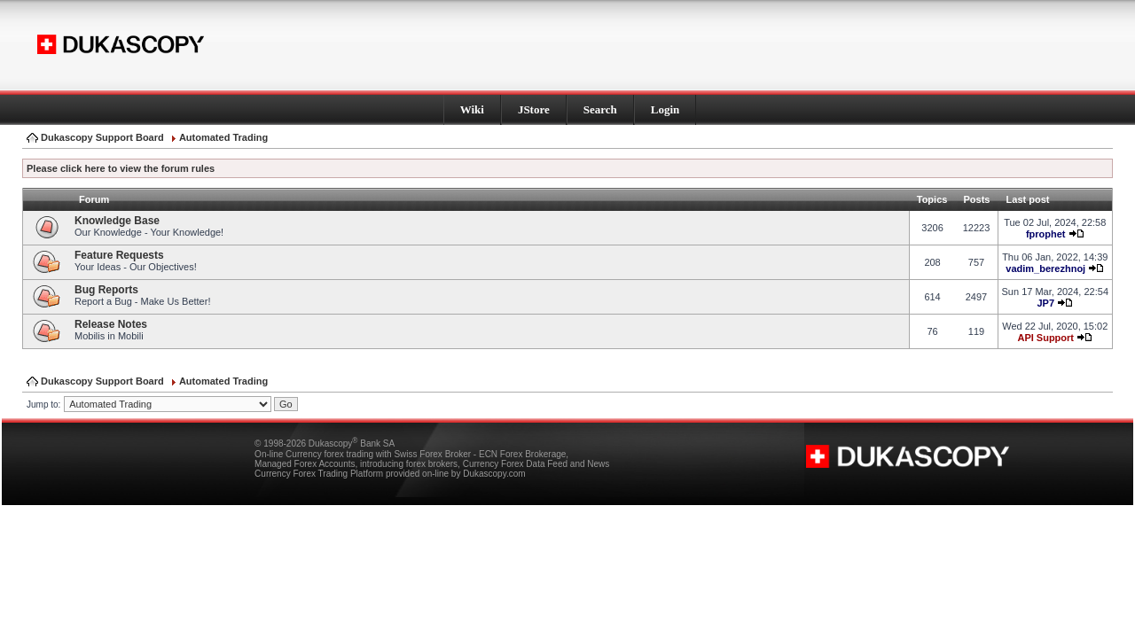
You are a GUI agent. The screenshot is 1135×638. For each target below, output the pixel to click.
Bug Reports (106, 290)
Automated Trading (223, 137)
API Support (1045, 337)
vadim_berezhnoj (1045, 268)
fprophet (1046, 234)
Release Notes (110, 324)
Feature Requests (119, 255)
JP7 (1045, 303)
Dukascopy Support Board (102, 137)
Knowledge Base (117, 220)
